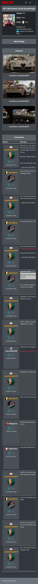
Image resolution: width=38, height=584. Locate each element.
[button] (26, 2)
